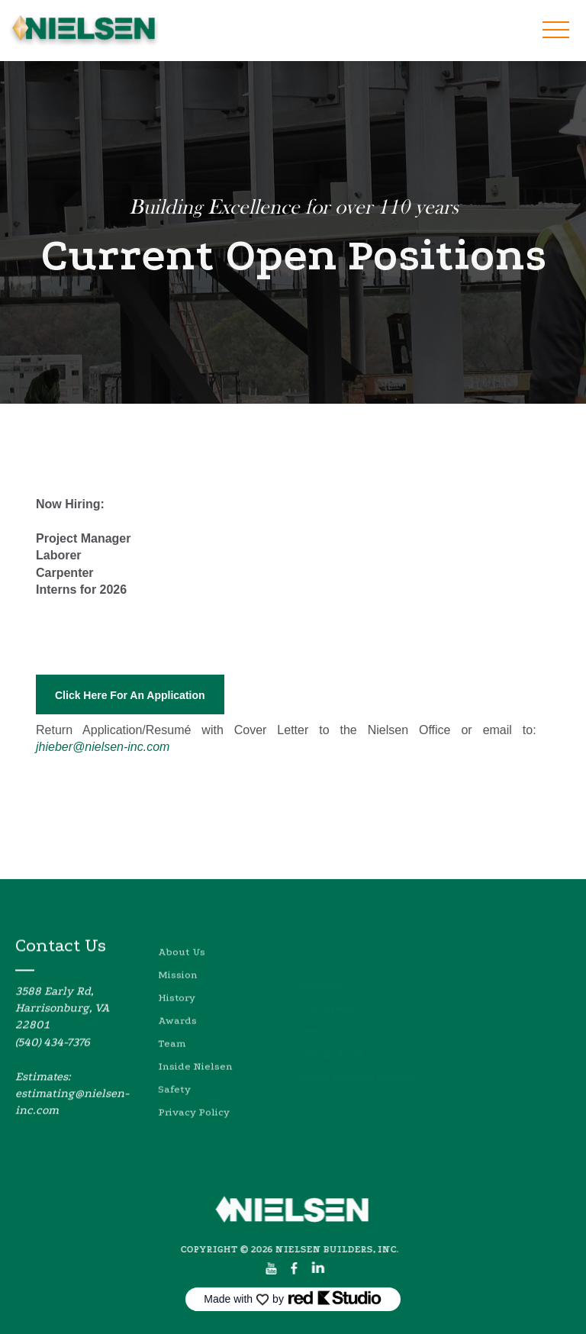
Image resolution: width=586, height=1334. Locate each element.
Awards (177, 1046)
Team (172, 1069)
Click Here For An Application (130, 695)
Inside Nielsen (195, 1092)
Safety (174, 1115)
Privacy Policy (194, 1138)
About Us (181, 978)
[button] (555, 30)
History (176, 1024)
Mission (178, 1001)
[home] (84, 30)
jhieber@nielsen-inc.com (102, 746)
